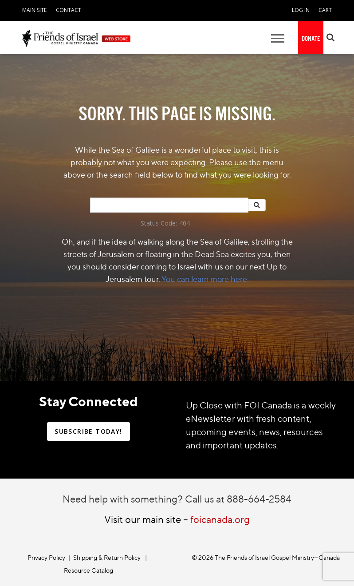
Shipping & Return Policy (107, 557)
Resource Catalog (88, 570)
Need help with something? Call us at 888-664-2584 (177, 499)
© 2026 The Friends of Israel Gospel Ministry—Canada (266, 557)
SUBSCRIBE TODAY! (88, 431)
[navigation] (34, 9)
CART (325, 10)
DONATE (311, 38)
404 (184, 223)
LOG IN (301, 10)
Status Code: (159, 223)
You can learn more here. (205, 279)
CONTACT (68, 10)
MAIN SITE (34, 10)
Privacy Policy (46, 557)
